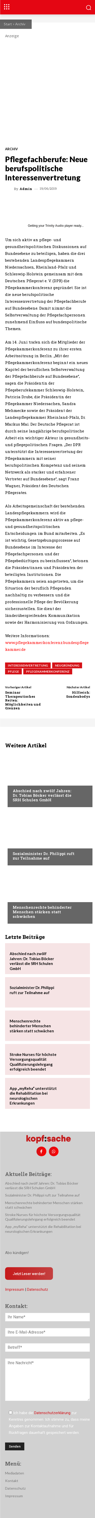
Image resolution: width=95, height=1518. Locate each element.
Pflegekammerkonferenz (47, 671)
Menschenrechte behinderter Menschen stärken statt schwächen (42, 912)
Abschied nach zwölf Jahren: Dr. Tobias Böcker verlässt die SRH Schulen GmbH (42, 795)
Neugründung (67, 665)
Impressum (14, 1289)
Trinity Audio (54, 225)
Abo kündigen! (17, 1252)
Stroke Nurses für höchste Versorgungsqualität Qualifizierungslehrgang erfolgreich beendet (43, 1216)
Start (8, 24)
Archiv (20, 24)
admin (26, 189)
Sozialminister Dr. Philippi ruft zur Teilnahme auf (43, 856)
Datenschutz (37, 1289)
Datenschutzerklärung (52, 1413)
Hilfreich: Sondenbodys (78, 694)
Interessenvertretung (28, 665)
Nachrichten (24, 781)
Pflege (13, 671)
